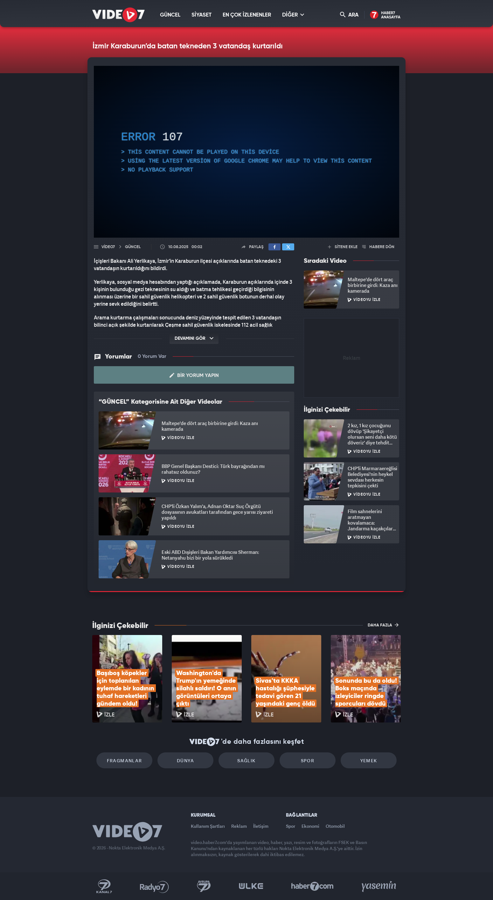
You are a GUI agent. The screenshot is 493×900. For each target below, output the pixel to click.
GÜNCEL (170, 15)
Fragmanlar (124, 760)
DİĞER (293, 14)
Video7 (108, 247)
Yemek (368, 760)
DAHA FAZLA (383, 625)
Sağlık (246, 760)
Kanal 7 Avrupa (204, 886)
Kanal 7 (104, 886)
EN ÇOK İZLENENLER (247, 15)
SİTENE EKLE (343, 247)
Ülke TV (251, 886)
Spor (308, 760)
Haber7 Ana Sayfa (385, 15)
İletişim (260, 826)
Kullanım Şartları (208, 826)
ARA (349, 14)
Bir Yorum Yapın (194, 375)
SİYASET (201, 15)
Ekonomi (310, 826)
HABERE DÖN (378, 247)
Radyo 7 (154, 886)
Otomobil (335, 826)
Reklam (239, 826)
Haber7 (312, 886)
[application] (246, 152)
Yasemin (379, 886)
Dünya (185, 760)
